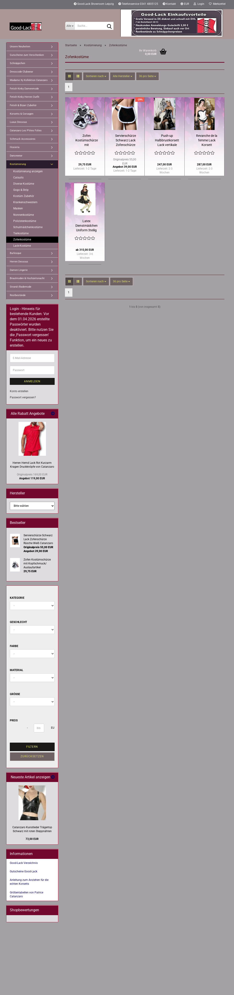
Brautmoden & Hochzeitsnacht (27, 278)
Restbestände (18, 295)
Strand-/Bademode (20, 286)
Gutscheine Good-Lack (23, 871)
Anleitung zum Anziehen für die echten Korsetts (29, 881)
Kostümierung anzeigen (28, 171)
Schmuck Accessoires (22, 139)
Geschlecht (18, 622)
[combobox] (96, 76)
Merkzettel (217, 3)
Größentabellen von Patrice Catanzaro (26, 894)
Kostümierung (18, 164)
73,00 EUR (32, 839)
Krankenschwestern (25, 202)
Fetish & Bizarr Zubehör (23, 105)
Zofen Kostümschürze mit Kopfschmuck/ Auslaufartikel (86, 140)
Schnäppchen (17, 63)
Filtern (32, 746)
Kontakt (169, 3)
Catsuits (18, 177)
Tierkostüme (21, 233)
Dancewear (16, 155)
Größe (15, 694)
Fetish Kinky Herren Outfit (24, 96)
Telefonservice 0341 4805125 (138, 3)
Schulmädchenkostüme (28, 227)
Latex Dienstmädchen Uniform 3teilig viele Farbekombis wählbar (86, 225)
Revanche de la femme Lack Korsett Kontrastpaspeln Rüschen (207, 140)
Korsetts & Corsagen (21, 113)
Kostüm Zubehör (23, 196)
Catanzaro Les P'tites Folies (26, 130)
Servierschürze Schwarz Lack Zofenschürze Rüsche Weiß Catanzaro (125, 140)
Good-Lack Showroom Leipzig (94, 3)
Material (16, 670)
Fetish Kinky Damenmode (24, 88)
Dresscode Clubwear (21, 71)
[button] (184, 4)
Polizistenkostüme (24, 221)
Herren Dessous (19, 261)
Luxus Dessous (18, 122)
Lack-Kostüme (22, 245)
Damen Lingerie (19, 270)
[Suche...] (69, 26)
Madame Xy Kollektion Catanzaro (29, 80)
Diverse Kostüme (23, 183)
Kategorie (17, 597)
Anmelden (32, 381)
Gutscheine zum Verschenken (27, 55)
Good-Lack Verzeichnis (24, 863)
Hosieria (14, 147)
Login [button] (199, 3)
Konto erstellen (19, 391)
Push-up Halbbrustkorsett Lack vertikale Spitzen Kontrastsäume (167, 140)
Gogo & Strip (21, 189)
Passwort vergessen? (23, 397)
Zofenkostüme (22, 239)
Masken (18, 208)
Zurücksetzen (32, 756)
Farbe (14, 646)
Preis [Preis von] (14, 720)
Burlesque (15, 253)
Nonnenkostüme (23, 214)
